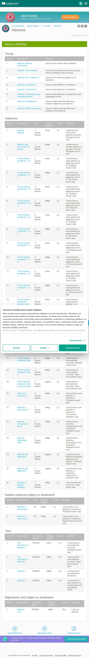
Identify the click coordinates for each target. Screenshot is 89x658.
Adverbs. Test (21, 610)
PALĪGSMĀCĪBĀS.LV (74, 17)
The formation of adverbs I (22, 545)
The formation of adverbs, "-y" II (23, 287)
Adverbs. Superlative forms (22, 440)
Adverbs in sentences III (22, 408)
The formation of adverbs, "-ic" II (24, 175)
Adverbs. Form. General (27, 70)
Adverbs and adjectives (27, 101)
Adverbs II (21, 580)
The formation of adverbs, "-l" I (24, 244)
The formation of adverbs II (22, 559)
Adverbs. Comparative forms (22, 423)
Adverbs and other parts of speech (23, 146)
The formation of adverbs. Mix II (23, 372)
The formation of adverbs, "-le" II (24, 203)
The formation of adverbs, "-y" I (23, 273)
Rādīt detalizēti (75, 340)
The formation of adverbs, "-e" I (23, 217)
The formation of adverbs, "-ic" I (24, 160)
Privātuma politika (61, 655)
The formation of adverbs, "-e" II (23, 231)
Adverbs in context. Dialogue (21, 484)
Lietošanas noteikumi (46, 655)
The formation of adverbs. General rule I (23, 301)
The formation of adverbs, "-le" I (24, 189)
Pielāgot (44, 348)
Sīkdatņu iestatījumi (74, 655)
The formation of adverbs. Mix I (23, 360)
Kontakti (34, 655)
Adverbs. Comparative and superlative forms (28, 95)
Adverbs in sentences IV (22, 517)
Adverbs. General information (24, 64)
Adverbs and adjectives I (22, 455)
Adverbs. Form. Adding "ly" (28, 77)
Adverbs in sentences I (27, 84)
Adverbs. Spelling (21, 131)
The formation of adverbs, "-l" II (23, 259)
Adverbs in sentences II (27, 89)
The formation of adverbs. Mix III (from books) (24, 384)
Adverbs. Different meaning (29, 108)
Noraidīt (16, 348)
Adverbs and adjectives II (22, 469)
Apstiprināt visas (73, 348)
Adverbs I (21, 571)
